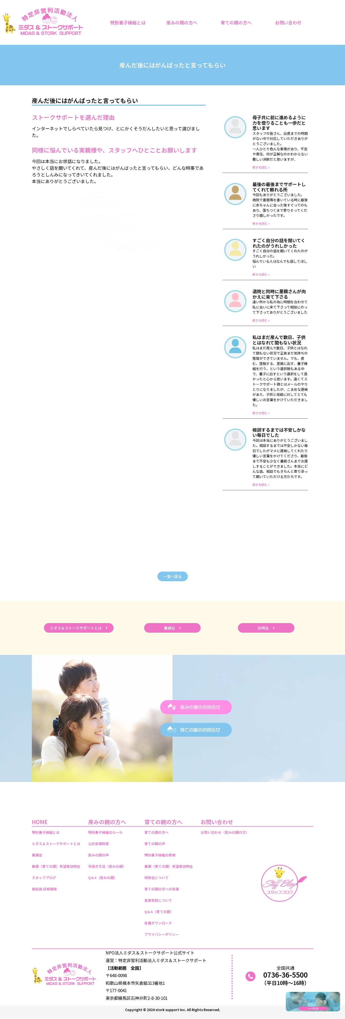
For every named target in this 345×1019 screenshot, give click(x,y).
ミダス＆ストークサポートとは (56, 843)
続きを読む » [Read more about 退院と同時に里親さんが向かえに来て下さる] (260, 320)
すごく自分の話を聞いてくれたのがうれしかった (278, 243)
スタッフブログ (44, 877)
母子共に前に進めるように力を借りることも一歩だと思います (279, 122)
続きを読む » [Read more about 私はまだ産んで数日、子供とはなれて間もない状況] (260, 413)
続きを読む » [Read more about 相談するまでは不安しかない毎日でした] (260, 484)
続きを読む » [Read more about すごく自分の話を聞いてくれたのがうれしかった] (260, 274)
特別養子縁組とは (128, 22)
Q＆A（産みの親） (102, 877)
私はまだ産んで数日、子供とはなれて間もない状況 (279, 340)
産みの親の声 (98, 854)
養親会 (37, 854)
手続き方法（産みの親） (107, 866)
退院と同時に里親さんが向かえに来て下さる (279, 294)
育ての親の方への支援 (161, 888)
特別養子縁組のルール (105, 832)
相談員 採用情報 (44, 888)
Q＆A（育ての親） (158, 911)
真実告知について (158, 900)
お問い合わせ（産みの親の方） (225, 832)
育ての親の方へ (237, 22)
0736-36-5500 (285, 975)
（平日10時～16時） (285, 982)
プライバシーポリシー (161, 934)
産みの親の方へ (183, 22)
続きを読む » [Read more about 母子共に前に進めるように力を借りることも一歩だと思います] (260, 167)
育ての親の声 (154, 843)
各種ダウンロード (158, 922)
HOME (40, 822)
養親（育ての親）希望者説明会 (56, 866)
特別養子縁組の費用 (159, 854)
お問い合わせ (289, 22)
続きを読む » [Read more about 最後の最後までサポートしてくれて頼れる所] (260, 223)
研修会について (156, 877)
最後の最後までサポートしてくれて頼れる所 (279, 187)
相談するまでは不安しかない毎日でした (279, 432)
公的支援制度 (98, 843)
